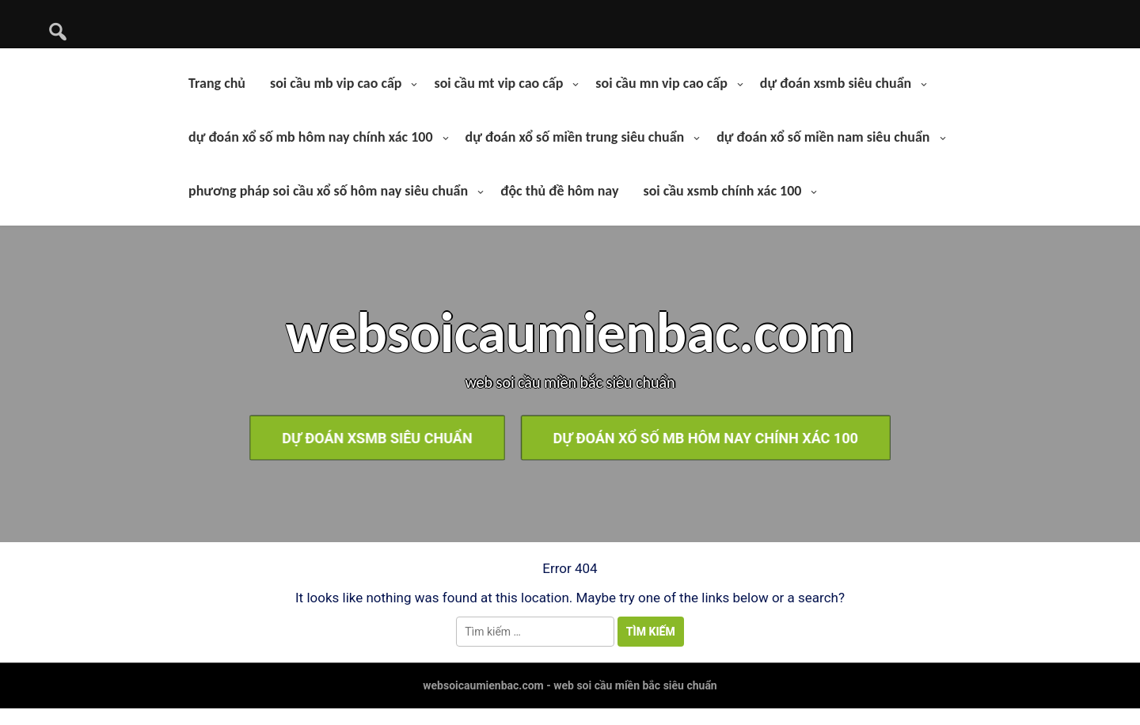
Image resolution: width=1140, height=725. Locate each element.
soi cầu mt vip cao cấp (498, 83)
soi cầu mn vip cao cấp (661, 83)
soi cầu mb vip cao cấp (335, 83)
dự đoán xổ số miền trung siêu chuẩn (575, 137)
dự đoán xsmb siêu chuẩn (835, 83)
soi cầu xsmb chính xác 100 (722, 190)
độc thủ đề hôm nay (559, 190)
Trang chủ (216, 83)
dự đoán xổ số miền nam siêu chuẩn (822, 137)
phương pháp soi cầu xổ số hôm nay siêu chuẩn (328, 190)
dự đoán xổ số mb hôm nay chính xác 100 (310, 137)
